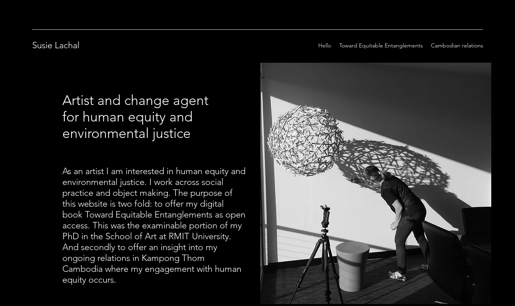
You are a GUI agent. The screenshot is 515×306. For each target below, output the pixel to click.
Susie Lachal (55, 45)
